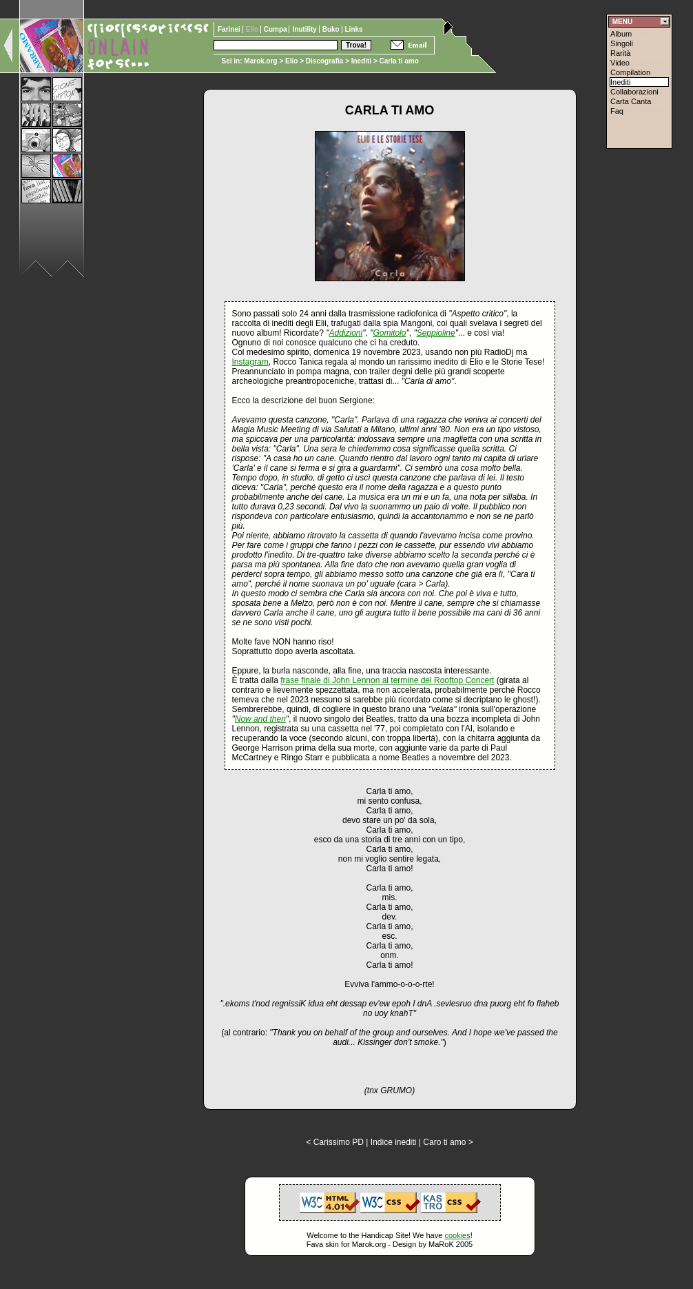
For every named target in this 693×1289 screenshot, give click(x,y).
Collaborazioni (634, 92)
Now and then (260, 719)
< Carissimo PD (335, 1142)
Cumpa (276, 29)
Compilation (630, 72)
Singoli (621, 43)
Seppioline (436, 333)
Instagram (250, 362)
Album (621, 34)
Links (354, 29)
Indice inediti (394, 1142)
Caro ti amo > (448, 1142)
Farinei (230, 29)
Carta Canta (630, 101)
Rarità (620, 53)
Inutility (305, 29)
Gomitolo (389, 333)
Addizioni (346, 333)
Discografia (324, 61)
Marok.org (260, 61)
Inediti (362, 61)
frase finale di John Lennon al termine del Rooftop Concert (387, 680)
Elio (291, 61)
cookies (457, 1235)
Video (620, 63)
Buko (332, 29)
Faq (616, 111)
